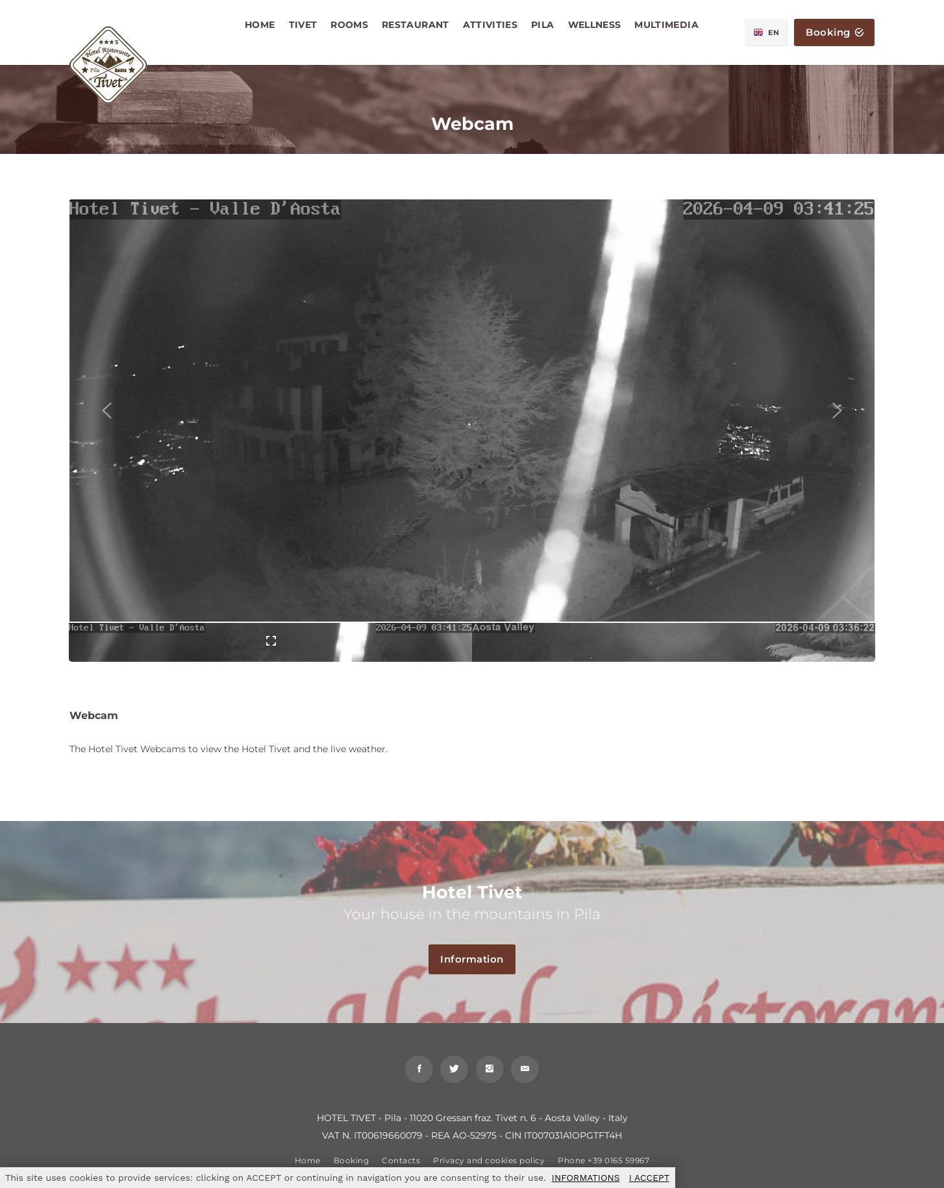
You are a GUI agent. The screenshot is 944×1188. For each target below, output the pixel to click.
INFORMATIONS (586, 1177)
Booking (834, 32)
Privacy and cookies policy (489, 1165)
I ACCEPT (649, 1177)
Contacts (401, 1165)
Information (477, 959)
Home (308, 1165)
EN (768, 32)
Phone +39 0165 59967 (603, 1165)
